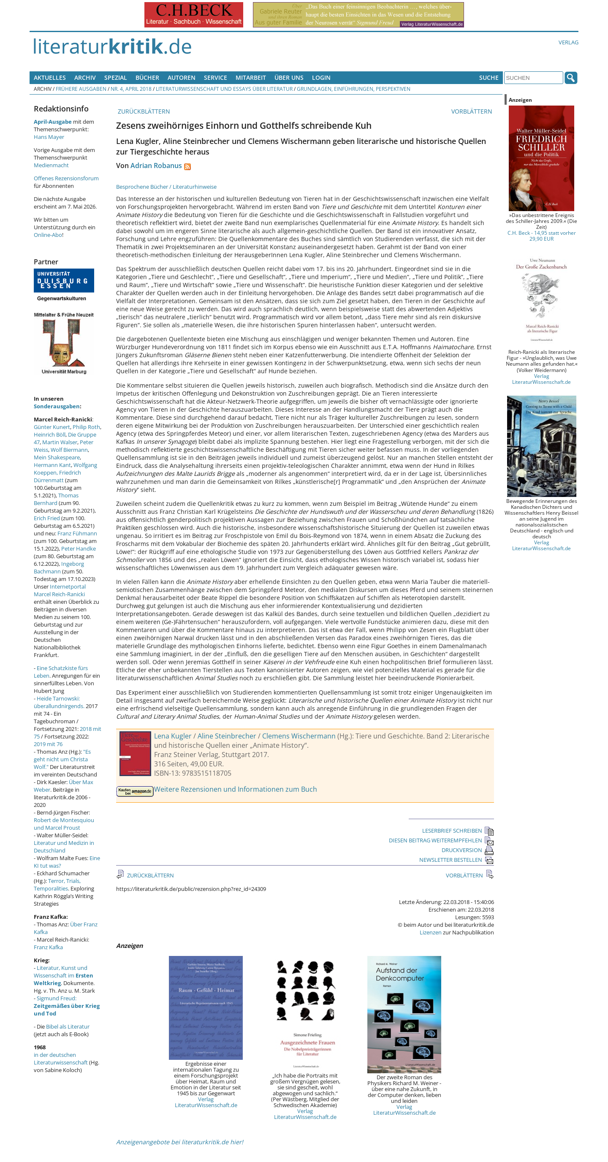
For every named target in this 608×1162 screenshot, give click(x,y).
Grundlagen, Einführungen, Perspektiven (353, 88)
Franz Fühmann (77, 533)
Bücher (147, 77)
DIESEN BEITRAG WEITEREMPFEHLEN (441, 840)
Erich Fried (47, 518)
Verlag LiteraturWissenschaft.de (206, 1102)
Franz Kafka (48, 947)
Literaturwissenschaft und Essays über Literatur (224, 88)
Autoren (181, 77)
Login (321, 77)
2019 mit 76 (48, 744)
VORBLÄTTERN (472, 111)
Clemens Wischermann (299, 736)
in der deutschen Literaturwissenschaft (61, 1058)
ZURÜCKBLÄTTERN (143, 111)
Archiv (85, 77)
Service (215, 77)
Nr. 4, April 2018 (131, 88)
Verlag (568, 42)
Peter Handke (78, 548)
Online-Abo (48, 235)
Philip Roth (86, 427)
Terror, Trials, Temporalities (57, 884)
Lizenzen (431, 932)
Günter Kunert (52, 427)
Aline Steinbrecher (227, 736)
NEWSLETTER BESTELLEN (456, 859)
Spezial (115, 77)
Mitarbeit (251, 77)
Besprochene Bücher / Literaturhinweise (166, 186)
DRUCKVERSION (468, 850)
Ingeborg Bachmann (59, 567)
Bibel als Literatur (68, 1026)
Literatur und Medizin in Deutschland (64, 846)
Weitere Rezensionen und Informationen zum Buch (235, 789)
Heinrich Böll (49, 434)
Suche (489, 77)
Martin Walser (59, 442)
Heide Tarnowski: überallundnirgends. (59, 702)
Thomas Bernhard (56, 499)
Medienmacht (51, 165)
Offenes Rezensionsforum (66, 178)
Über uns (289, 77)
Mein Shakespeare (57, 457)
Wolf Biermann (69, 449)
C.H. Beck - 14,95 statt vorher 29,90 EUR (542, 235)
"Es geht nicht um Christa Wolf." (62, 759)
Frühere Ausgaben (81, 88)
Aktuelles (50, 77)
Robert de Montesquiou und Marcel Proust (64, 823)
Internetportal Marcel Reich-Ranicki (60, 590)
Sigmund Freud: (67, 1005)
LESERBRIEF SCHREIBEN (458, 830)
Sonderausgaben (57, 406)
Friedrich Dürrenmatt (57, 476)
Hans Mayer (49, 137)
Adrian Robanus (156, 165)
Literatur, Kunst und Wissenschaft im (63, 975)
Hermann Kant (52, 465)
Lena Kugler (173, 736)
